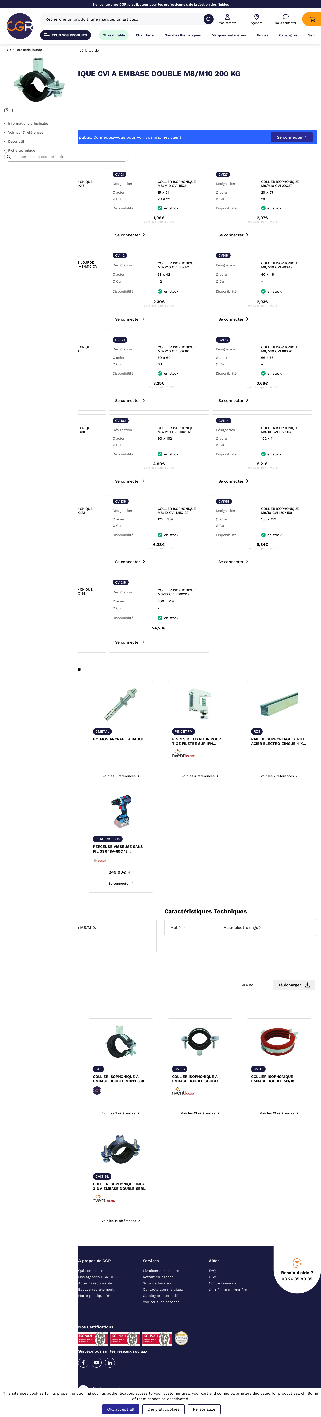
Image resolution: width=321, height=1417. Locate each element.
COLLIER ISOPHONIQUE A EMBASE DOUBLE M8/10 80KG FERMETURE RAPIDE (169, 1112)
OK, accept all (120, 1409)
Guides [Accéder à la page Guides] (262, 35)
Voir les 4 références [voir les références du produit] (229, 809)
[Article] (145, 165)
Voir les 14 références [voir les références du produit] (110, 809)
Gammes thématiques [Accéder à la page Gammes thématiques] (183, 35)
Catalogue (97, 50)
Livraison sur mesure (161, 1303)
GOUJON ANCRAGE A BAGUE (165, 774)
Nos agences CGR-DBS (97, 1310)
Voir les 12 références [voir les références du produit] (289, 1146)
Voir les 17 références (23, 132)
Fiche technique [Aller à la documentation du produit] (19, 150)
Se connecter (292, 146)
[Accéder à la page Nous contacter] (285, 19)
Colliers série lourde (26, 50)
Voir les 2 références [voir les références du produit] (289, 809)
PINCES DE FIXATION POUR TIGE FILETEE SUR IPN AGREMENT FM (228, 774)
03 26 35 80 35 (297, 1311)
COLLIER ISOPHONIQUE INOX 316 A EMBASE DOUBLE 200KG (108, 1219)
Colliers (134, 50)
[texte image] (110, 737)
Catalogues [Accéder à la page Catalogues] (288, 35)
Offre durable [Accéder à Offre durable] (114, 35)
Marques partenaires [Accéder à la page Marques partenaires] (229, 35)
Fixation (116, 50)
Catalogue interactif (160, 1329)
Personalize (204, 1409)
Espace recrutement (96, 1322)
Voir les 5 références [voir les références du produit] (170, 809)
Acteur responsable (95, 1316)
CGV (212, 1310)
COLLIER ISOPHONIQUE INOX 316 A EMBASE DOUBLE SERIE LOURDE (167, 1219)
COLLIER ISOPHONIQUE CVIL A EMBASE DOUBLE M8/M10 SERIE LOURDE (109, 1112)
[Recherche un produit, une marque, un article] (124, 19)
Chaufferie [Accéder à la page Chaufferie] (145, 35)
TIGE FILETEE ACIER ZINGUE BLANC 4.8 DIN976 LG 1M (105, 774)
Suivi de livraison (157, 1316)
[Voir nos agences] (256, 19)
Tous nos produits (65, 35)
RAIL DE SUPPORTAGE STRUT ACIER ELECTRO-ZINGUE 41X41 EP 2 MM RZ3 (287, 774)
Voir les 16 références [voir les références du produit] (110, 1146)
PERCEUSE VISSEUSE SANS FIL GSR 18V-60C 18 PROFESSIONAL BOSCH (169, 882)
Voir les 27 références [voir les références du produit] (110, 916)
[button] (227, 19)
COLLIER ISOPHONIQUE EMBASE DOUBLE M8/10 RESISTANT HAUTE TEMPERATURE (286, 1112)
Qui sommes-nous (93, 1303)
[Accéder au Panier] (312, 19)
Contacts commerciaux (163, 1322)
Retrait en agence (158, 1310)
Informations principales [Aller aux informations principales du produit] (26, 123)
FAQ (212, 1303)
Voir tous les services (161, 1335)
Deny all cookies (163, 1409)
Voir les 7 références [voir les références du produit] (169, 1146)
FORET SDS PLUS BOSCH (109, 879)
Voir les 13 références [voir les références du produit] (229, 1146)
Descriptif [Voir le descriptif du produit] (14, 141)
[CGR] (20, 26)
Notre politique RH (94, 1329)
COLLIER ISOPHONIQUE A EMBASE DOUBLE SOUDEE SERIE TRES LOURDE (228, 1112)
